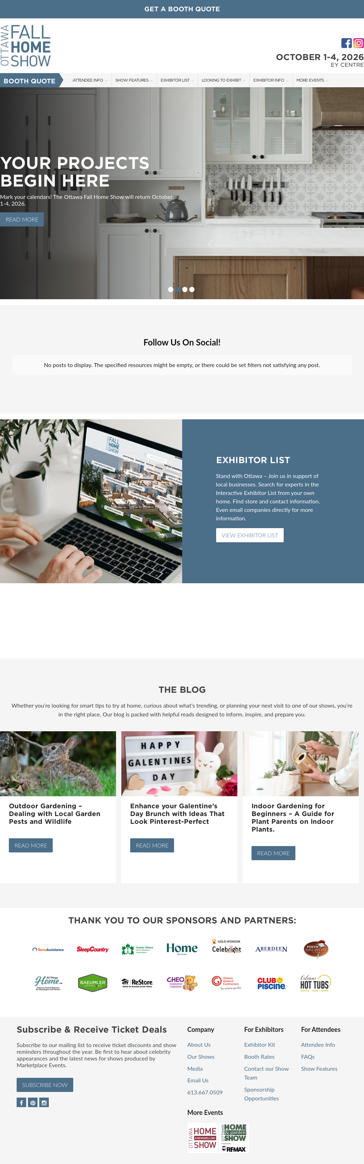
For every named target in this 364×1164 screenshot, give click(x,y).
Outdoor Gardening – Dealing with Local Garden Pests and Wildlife (54, 808)
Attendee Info (88, 80)
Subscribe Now (45, 1079)
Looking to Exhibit (221, 80)
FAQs (307, 1050)
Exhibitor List (175, 80)
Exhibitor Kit (259, 1038)
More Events (310, 80)
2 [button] (177, 289)
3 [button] (184, 289)
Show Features (131, 80)
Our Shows (201, 1050)
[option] (182, 193)
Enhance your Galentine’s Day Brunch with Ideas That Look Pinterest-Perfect (177, 808)
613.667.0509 (205, 1086)
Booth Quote (30, 81)
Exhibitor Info (268, 80)
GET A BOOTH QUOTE (182, 9)
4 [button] (192, 289)
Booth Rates (259, 1050)
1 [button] (170, 289)
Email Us (198, 1074)
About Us (199, 1038)
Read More (22, 219)
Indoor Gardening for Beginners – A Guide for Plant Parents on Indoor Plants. (293, 812)
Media (195, 1062)
